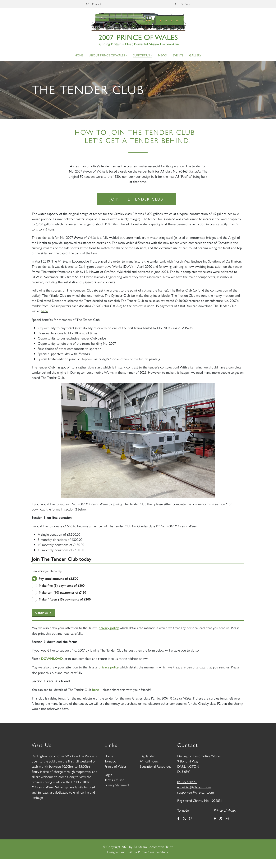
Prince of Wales (115, 766)
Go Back (182, 4)
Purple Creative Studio (153, 851)
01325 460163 (187, 781)
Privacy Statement (116, 784)
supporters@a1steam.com (195, 792)
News (162, 55)
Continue (41, 613)
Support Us (141, 55)
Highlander (147, 755)
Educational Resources (155, 766)
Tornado (110, 761)
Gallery (195, 55)
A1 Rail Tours (149, 761)
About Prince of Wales (107, 55)
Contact (93, 4)
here (44, 311)
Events (178, 55)
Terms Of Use (114, 779)
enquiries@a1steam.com (194, 787)
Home (79, 55)
